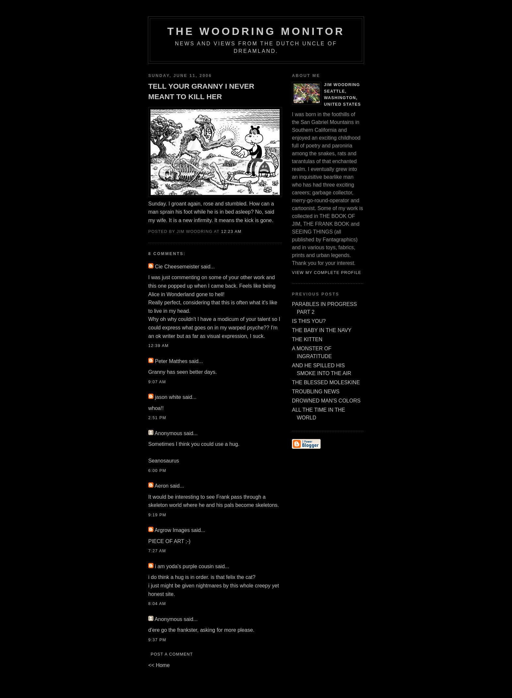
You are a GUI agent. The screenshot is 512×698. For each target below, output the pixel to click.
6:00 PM (157, 470)
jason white (168, 397)
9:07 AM (157, 382)
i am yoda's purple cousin (184, 566)
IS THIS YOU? (309, 321)
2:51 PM (157, 418)
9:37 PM (157, 640)
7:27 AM (157, 551)
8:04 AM (157, 603)
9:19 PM (157, 515)
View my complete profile (326, 272)
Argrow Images (172, 530)
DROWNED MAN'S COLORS (326, 400)
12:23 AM (231, 231)
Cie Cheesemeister (177, 266)
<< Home (159, 665)
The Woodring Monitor (255, 31)
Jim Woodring (342, 85)
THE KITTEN (307, 339)
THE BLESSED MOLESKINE (326, 382)
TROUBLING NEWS (316, 391)
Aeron (162, 486)
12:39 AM (158, 345)
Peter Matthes (171, 361)
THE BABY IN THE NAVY (321, 330)
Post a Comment (172, 654)
